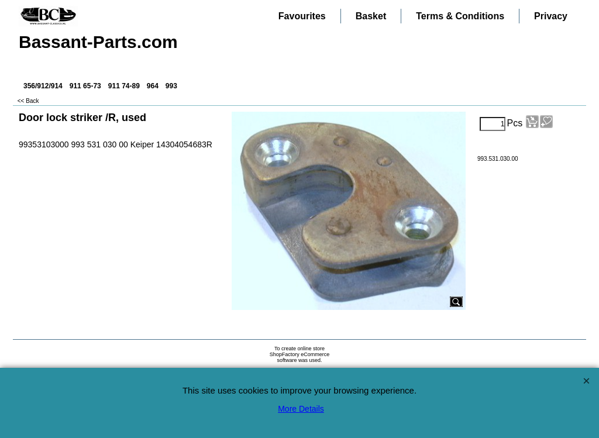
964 (153, 86)
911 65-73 (85, 86)
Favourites (302, 16)
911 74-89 (124, 86)
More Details (301, 408)
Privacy (550, 16)
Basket (371, 16)
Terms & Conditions (460, 16)
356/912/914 (43, 86)
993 (171, 86)
